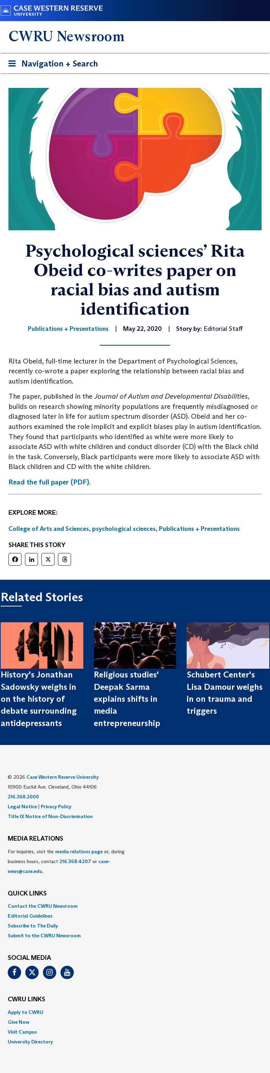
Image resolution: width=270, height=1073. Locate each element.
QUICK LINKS (27, 893)
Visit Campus (22, 1032)
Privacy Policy (56, 806)
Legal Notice (22, 806)
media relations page (79, 851)
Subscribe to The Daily (33, 926)
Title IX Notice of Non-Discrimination (50, 816)
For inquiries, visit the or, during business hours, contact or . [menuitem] (66, 861)
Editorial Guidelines (30, 916)
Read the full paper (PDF (47, 482)
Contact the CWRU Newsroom (43, 906)
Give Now (18, 1022)
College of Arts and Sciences (48, 529)
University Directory (30, 1042)
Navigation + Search (51, 64)
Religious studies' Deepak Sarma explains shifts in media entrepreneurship (127, 698)
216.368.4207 (75, 861)
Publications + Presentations (199, 529)
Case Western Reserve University (62, 777)
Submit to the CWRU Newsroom (44, 935)
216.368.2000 (23, 796)
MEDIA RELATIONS (35, 838)
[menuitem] (135, 906)
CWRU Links (26, 999)
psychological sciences (124, 529)
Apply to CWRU (25, 1012)
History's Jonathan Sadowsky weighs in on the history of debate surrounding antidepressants (39, 698)
